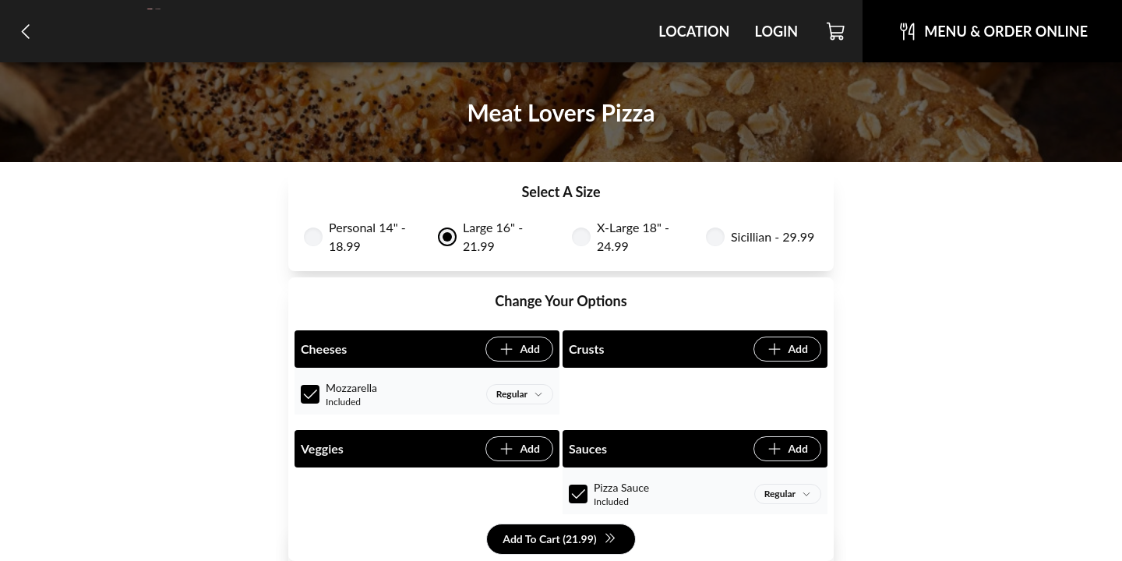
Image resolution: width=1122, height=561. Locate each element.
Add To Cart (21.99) (559, 539)
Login (776, 31)
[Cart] (836, 31)
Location (693, 31)
